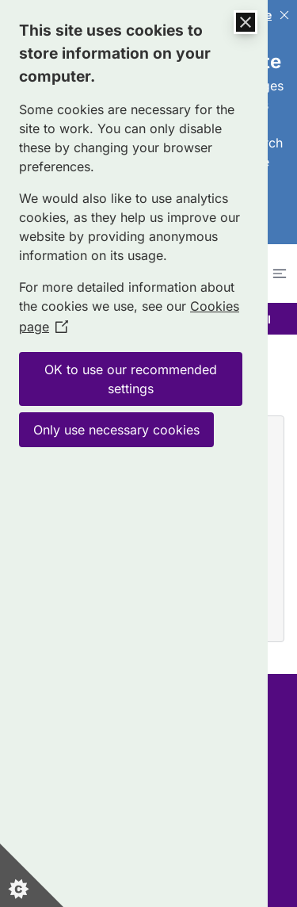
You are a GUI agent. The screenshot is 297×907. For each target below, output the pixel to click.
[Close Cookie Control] (245, 22)
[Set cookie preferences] (31, 875)
